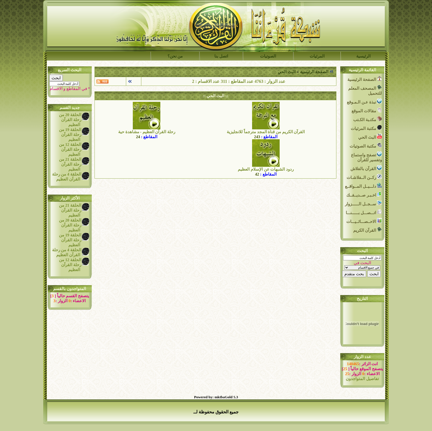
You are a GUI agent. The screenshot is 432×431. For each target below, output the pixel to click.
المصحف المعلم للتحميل (365, 90)
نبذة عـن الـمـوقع (364, 101)
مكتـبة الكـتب (367, 119)
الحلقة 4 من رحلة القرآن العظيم (66, 176)
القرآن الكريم (367, 230)
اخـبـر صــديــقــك (364, 194)
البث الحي (287, 72)
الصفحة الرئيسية (314, 72)
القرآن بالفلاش (366, 168)
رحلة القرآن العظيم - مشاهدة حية (146, 132)
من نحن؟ (175, 56)
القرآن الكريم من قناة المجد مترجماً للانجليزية (266, 132)
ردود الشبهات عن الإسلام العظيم (266, 169)
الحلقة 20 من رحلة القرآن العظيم (70, 120)
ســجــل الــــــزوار (363, 203)
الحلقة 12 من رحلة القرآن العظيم (70, 149)
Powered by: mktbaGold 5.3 (216, 397)
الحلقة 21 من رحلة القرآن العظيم (70, 164)
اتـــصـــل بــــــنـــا (364, 212)
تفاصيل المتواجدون (362, 379)
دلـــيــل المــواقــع (363, 186)
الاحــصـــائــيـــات (364, 221)
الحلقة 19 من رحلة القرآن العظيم (70, 134)
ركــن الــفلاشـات (364, 177)
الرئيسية (363, 56)
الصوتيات (268, 56)
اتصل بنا (221, 56)
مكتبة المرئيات (366, 128)
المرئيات (317, 56)
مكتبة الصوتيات (366, 145)
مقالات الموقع (367, 110)
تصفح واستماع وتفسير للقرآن (366, 156)
